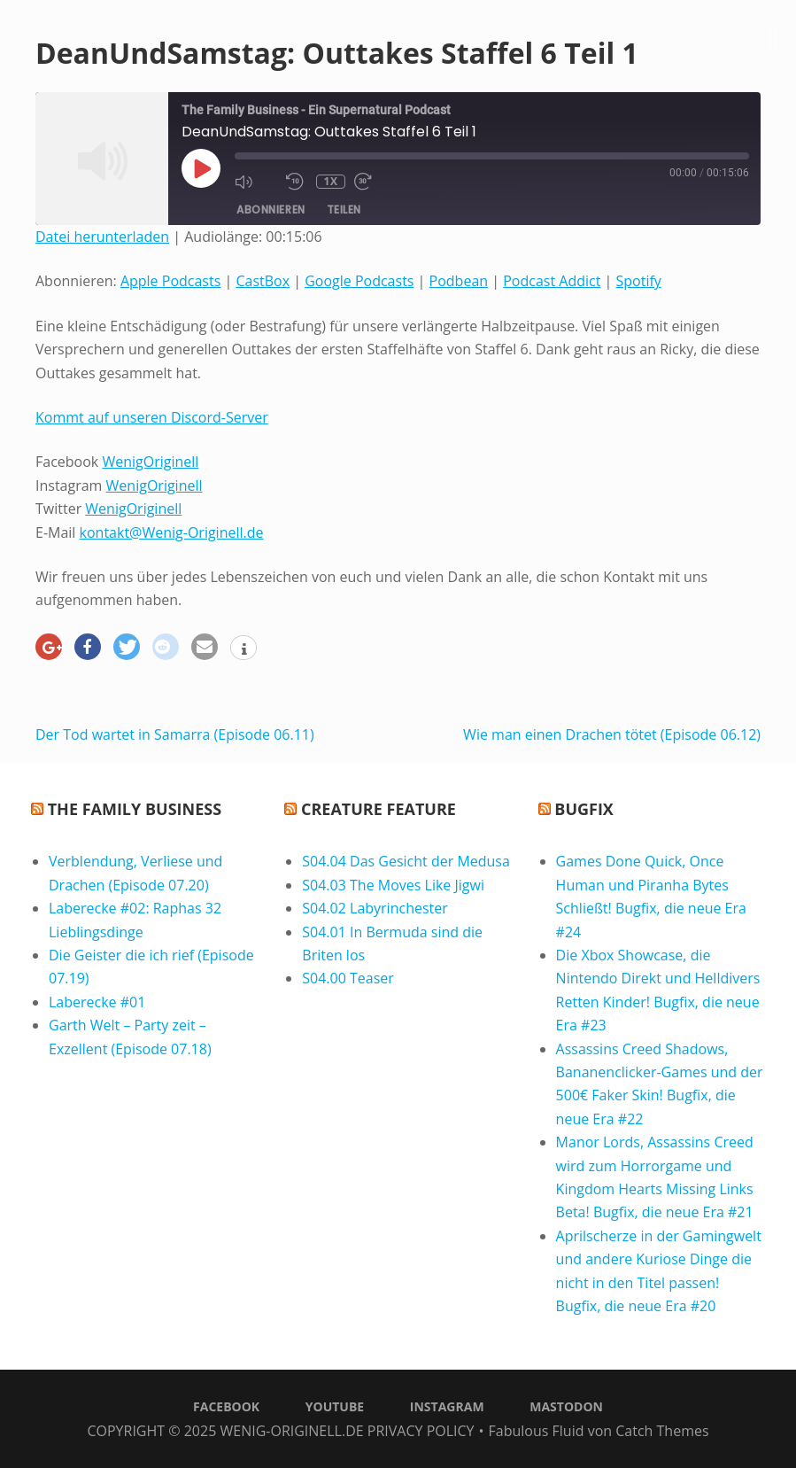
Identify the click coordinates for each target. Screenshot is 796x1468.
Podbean (459, 281)
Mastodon (566, 1406)
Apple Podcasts (170, 281)
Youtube (334, 1406)
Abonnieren (270, 209)
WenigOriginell (150, 461)
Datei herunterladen (102, 236)
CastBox (263, 281)
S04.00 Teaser (348, 978)
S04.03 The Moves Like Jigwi (393, 885)
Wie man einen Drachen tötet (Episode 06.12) (612, 734)
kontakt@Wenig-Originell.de (172, 532)
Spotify (638, 281)
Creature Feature (378, 808)
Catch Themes (661, 1431)
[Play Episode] (201, 168)
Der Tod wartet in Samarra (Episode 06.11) (174, 734)
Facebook (226, 1406)
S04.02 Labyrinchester (374, 908)
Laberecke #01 (97, 1002)
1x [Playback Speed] (331, 182)
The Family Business (134, 808)
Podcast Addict (551, 281)
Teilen (344, 209)
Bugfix (584, 808)
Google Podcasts (359, 281)
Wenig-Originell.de (291, 1431)
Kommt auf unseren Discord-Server (151, 417)
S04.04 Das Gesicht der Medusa (406, 861)
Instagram (447, 1406)
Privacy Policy (421, 1431)
